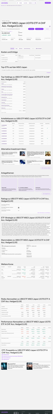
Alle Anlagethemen (46, 193)
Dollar (30, 413)
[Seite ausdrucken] (49, 26)
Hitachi (3, 89)
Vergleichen (38, 28)
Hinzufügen (31, 28)
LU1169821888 (4, 125)
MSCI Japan (21, 39)
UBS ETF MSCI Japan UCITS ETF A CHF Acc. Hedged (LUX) (14, 5)
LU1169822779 (4, 141)
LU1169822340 (4, 133)
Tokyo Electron (4, 99)
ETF (5, 5)
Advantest (3, 102)
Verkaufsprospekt (6, 354)
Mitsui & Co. (3, 108)
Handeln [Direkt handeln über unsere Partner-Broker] (47, 28)
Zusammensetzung (27, 48)
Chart (16, 48)
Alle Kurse (20, 48)
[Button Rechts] (42, 29)
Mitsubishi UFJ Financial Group (7, 86)
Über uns (46, 413)
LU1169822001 (4, 130)
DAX (22, 413)
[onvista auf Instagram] (17, 413)
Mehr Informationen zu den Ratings (44, 212)
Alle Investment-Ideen (46, 168)
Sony (2, 91)
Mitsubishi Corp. (4, 97)
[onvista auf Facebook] (14, 413)
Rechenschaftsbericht (6, 357)
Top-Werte (37, 413)
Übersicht (12, 48)
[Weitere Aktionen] (50, 269)
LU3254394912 (4, 143)
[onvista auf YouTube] (16, 413)
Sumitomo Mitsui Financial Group (7, 94)
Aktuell (21, 2)
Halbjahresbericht (6, 359)
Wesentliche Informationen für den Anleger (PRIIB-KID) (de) (13, 356)
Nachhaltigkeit (39, 48)
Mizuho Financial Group (5, 105)
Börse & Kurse (3, 5)
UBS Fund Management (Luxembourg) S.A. (9, 246)
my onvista (25, 2)
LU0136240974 (4, 138)
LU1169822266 (4, 128)
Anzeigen (49, 72)
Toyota (3, 83)
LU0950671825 (4, 136)
